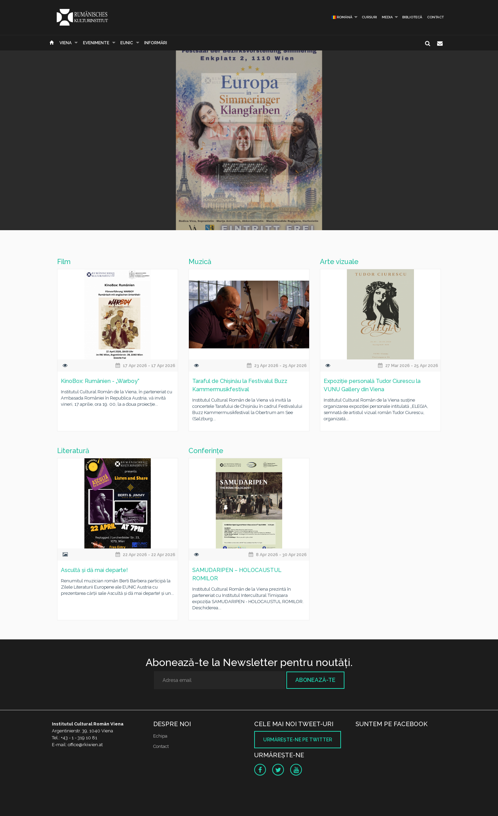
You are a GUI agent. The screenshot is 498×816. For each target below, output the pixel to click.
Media (387, 17)
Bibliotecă (412, 17)
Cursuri (369, 17)
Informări (155, 42)
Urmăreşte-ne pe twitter (297, 739)
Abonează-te (315, 680)
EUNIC (126, 42)
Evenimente (96, 42)
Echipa (160, 736)
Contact (435, 17)
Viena (65, 42)
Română (342, 17)
